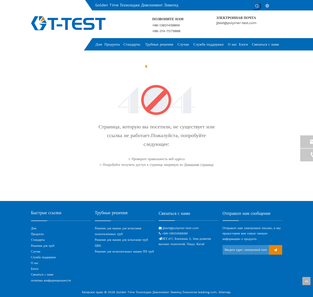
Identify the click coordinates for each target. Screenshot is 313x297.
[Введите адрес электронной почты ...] (245, 250)
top (306, 281)
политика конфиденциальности (51, 280)
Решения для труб (42, 245)
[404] (156, 100)
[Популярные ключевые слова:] (257, 6)
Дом (33, 228)
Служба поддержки (43, 257)
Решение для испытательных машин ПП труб (124, 251)
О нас (35, 263)
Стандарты (38, 239)
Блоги (35, 268)
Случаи (35, 251)
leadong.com (207, 292)
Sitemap (224, 292)
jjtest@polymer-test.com (236, 23)
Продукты (37, 234)
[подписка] (275, 250)
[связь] (188, 220)
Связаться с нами (42, 274)
